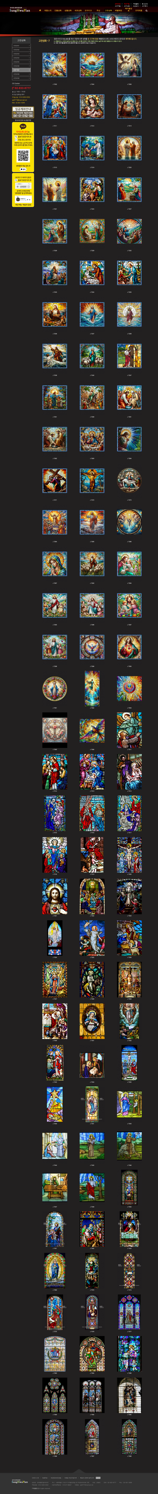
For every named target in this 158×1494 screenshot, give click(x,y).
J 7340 (55, 1124)
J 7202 (55, 84)
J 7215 (55, 167)
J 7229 (92, 250)
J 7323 (129, 916)
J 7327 (55, 999)
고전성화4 (16, 58)
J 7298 (55, 666)
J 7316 (92, 832)
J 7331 (92, 1040)
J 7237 (92, 334)
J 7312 (55, 791)
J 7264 (129, 458)
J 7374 (129, 1290)
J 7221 (55, 209)
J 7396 (55, 1456)
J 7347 (55, 1207)
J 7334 (92, 1082)
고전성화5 (16, 62)
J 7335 (129, 1082)
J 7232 (129, 250)
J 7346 (129, 1165)
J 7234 (92, 292)
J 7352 (92, 1248)
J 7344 (55, 1165)
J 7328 (92, 999)
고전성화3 (16, 54)
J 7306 (92, 749)
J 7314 (129, 791)
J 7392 (92, 1414)
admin (98, 1478)
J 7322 (92, 916)
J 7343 (129, 1124)
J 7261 (129, 417)
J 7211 (55, 126)
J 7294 (129, 583)
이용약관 (44, 1478)
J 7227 (129, 209)
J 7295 (55, 625)
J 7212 (92, 126)
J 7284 (55, 541)
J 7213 (129, 126)
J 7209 (129, 84)
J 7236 (55, 334)
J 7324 (55, 957)
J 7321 (55, 916)
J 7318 (55, 874)
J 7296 (92, 625)
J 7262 (55, 458)
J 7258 (92, 417)
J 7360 (55, 1290)
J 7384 (92, 1373)
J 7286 (129, 541)
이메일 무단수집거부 (71, 1478)
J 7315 (55, 832)
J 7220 (129, 167)
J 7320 (129, 874)
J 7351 (55, 1248)
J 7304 (129, 708)
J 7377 (129, 1331)
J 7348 (92, 1207)
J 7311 (129, 749)
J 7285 (92, 541)
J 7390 (55, 1414)
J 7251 (55, 417)
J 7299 (92, 666)
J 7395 (129, 1414)
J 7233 (55, 292)
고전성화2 (16, 50)
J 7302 (92, 708)
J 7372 (92, 1290)
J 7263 (92, 458)
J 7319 (92, 874)
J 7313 (92, 791)
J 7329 (129, 999)
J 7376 (92, 1331)
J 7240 (92, 375)
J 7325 (92, 957)
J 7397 (92, 1456)
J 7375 (55, 1331)
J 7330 (55, 1040)
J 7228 (55, 250)
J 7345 (92, 1165)
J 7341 (92, 1124)
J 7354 (129, 1248)
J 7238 (129, 334)
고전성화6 (16, 66)
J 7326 (129, 957)
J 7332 (129, 1040)
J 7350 (129, 1207)
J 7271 (55, 500)
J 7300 (129, 666)
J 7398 (129, 1456)
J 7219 (92, 167)
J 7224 (92, 209)
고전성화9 (16, 78)
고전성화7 (16, 70)
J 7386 (129, 1373)
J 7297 (129, 625)
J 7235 (129, 292)
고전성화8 (16, 74)
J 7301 (55, 708)
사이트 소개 (35, 1478)
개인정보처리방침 (56, 1478)
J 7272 (92, 500)
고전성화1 (16, 46)
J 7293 (92, 583)
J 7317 (129, 832)
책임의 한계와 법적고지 (87, 1478)
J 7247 (129, 375)
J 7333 (55, 1082)
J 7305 (55, 749)
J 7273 (129, 500)
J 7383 (55, 1373)
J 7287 (55, 583)
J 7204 (92, 84)
